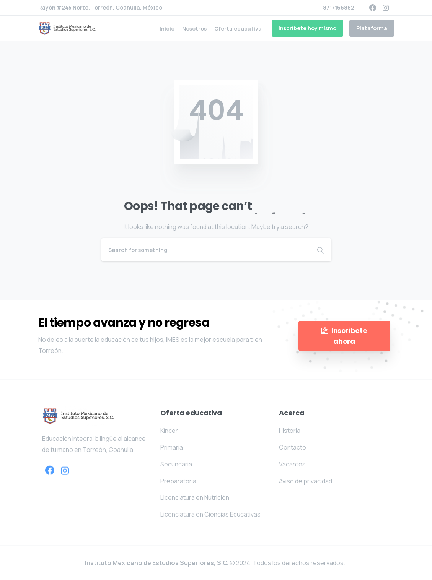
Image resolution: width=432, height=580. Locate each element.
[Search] (205, 249)
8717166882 (338, 7)
